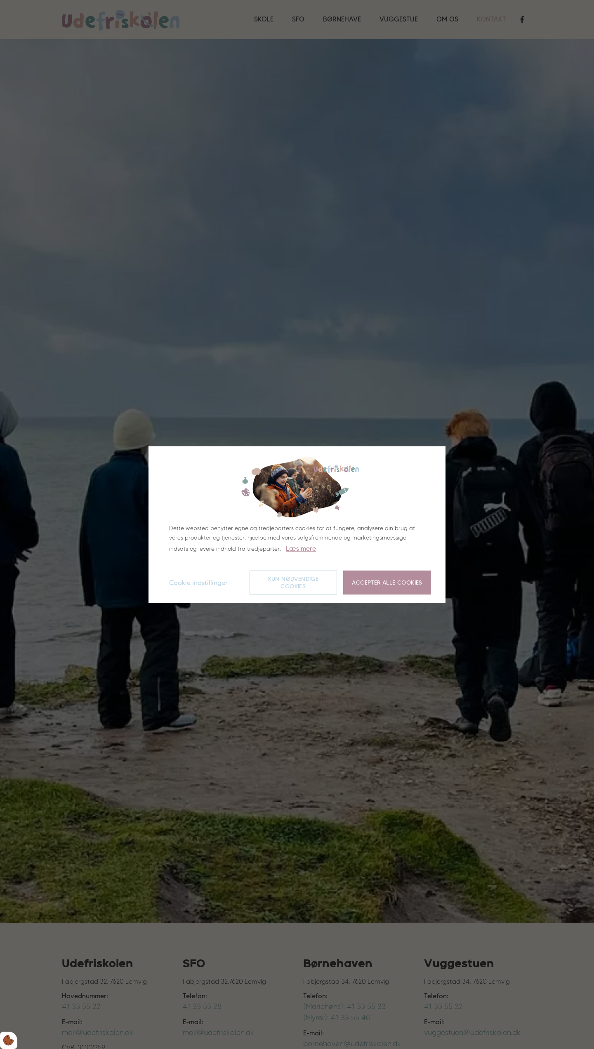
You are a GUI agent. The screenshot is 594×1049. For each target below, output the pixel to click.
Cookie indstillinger (198, 583)
